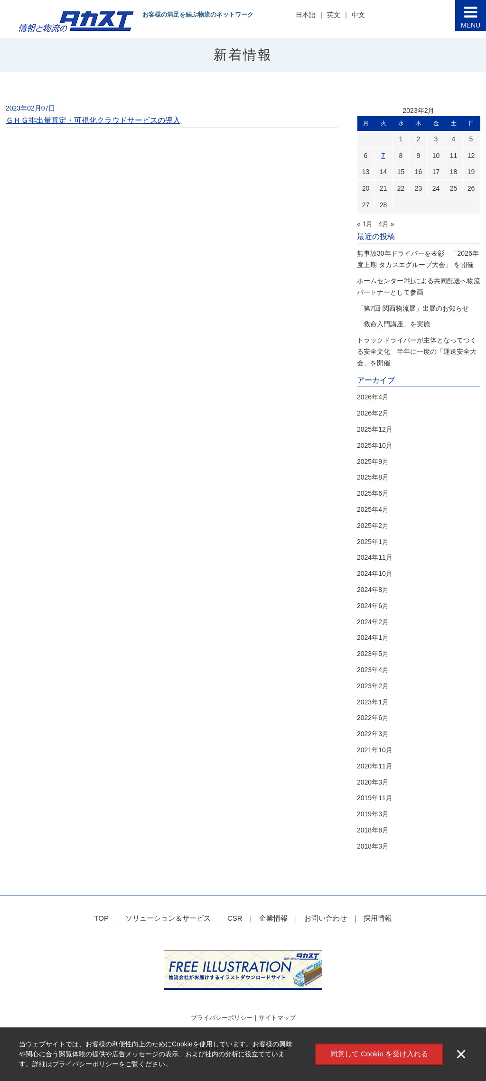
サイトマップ (277, 1017)
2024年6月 (373, 606)
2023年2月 (373, 686)
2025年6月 (373, 493)
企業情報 (273, 918)
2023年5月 (373, 653)
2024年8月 (373, 589)
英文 (333, 14)
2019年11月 (375, 798)
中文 (358, 14)
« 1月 (365, 224)
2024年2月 (373, 622)
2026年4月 (373, 397)
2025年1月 (373, 541)
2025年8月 (373, 477)
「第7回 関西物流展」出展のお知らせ (413, 308)
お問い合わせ (325, 918)
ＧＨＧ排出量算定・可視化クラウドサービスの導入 (93, 120)
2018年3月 (373, 846)
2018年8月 (373, 830)
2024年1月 (373, 637)
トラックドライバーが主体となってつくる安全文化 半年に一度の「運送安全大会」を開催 (417, 351)
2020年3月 (373, 782)
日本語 (306, 14)
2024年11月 (375, 557)
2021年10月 (375, 750)
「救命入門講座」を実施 (393, 324)
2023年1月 (373, 702)
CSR (235, 918)
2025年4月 (373, 509)
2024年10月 (375, 573)
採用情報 (378, 918)
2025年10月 (375, 445)
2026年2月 (373, 413)
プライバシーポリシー (221, 1017)
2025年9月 (373, 461)
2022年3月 (373, 734)
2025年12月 (375, 429)
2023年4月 (373, 670)
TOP (101, 918)
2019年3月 (373, 814)
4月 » (386, 224)
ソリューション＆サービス (168, 918)
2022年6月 (373, 717)
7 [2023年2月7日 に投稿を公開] (383, 155)
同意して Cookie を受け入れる (379, 1054)
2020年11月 (375, 766)
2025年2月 (373, 525)
